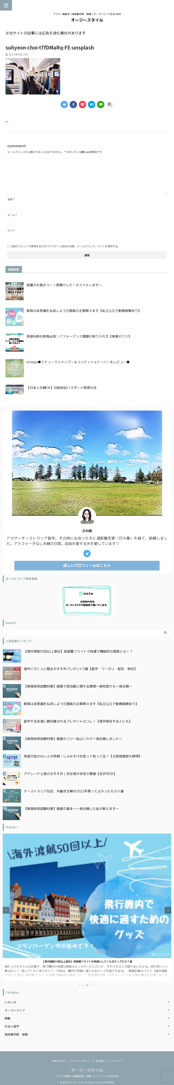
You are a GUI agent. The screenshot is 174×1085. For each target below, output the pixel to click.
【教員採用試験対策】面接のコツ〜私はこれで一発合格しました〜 (73, 739)
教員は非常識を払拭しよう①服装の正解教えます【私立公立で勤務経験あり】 (83, 310)
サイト (11, 230)
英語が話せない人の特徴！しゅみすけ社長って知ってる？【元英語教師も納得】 (83, 756)
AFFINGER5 (108, 1082)
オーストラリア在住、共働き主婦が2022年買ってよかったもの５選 (74, 791)
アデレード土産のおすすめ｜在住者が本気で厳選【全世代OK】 (70, 773)
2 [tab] (83, 985)
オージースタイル (87, 20)
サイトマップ (115, 1060)
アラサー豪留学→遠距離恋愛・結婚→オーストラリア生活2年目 (87, 1076)
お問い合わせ (58, 1060)
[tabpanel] (87, 907)
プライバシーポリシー (80, 1060)
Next (168, 910)
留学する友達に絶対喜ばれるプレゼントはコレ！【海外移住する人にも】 (78, 721)
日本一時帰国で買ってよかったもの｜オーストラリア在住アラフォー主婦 (87, 961)
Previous (6, 910)
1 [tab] (80, 985)
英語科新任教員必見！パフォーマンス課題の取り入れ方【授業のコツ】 (79, 336)
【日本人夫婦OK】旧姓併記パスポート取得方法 (61, 387)
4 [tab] (90, 985)
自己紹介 (100, 1060)
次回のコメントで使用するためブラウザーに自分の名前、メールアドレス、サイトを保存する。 (65, 246)
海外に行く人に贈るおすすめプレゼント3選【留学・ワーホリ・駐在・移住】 (80, 669)
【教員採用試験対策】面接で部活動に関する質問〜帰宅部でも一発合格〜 (78, 686)
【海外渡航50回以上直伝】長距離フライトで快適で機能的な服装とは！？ (78, 651)
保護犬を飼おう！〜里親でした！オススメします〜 (64, 285)
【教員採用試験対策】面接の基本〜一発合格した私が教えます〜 (71, 808)
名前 (10, 199)
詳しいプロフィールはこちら (87, 565)
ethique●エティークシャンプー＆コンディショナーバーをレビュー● (78, 362)
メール (12, 215)
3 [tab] (87, 985)
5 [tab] (94, 985)
